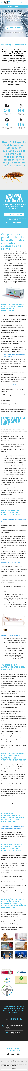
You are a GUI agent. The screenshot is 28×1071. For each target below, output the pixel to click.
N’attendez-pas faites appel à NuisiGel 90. (10, 708)
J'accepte (14, 1068)
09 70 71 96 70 (14, 28)
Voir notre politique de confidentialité (10, 1065)
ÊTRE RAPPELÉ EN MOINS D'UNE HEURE (18, 2)
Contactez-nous (22, 2)
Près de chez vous (26, 2)
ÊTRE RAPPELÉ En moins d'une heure (14, 32)
